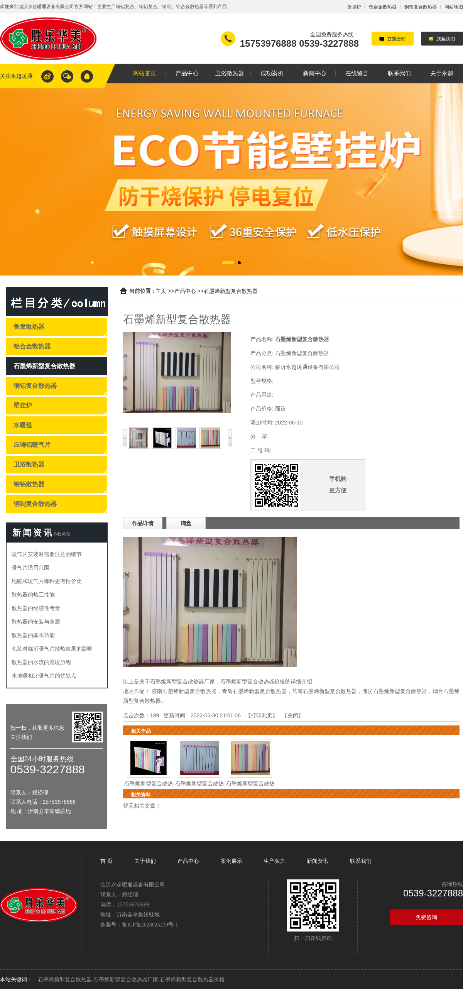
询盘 (186, 523)
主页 (160, 291)
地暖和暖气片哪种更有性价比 (47, 581)
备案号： (139, 924)
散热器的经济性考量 (36, 608)
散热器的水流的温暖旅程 (41, 662)
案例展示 (231, 861)
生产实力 (274, 861)
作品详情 (143, 523)
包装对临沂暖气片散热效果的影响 (52, 649)
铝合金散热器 (383, 7)
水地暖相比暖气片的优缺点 (44, 676)
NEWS (62, 534)
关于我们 (145, 861)
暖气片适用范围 (30, 568)
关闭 (292, 715)
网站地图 (453, 7)
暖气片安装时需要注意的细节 (47, 554)
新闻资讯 (317, 861)
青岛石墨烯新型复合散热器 (254, 691)
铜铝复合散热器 (420, 7)
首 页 (107, 861)
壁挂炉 (354, 7)
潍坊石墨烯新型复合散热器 (394, 691)
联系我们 (361, 861)
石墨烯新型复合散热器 (231, 291)
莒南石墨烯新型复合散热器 (324, 691)
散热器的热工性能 (33, 595)
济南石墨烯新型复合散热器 (184, 691)
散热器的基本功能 (33, 635)
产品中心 (185, 291)
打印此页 (261, 715)
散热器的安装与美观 (36, 622)
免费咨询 (426, 917)
